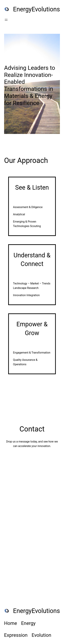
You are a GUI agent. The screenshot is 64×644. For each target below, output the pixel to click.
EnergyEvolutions (36, 9)
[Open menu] (6, 20)
